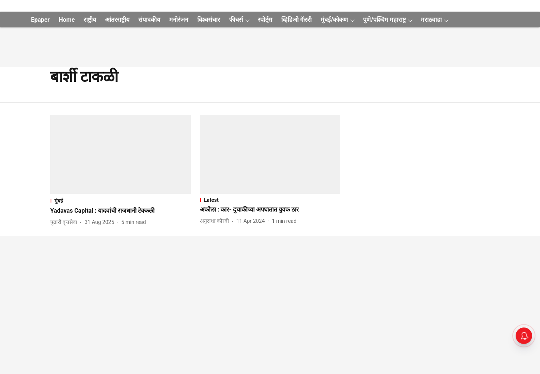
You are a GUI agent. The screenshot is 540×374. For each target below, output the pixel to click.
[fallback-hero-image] (120, 154)
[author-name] (65, 222)
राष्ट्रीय (90, 19)
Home (66, 19)
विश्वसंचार (208, 19)
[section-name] (120, 200)
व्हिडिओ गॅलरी (296, 19)
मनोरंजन (178, 19)
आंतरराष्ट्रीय (117, 19)
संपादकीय (149, 19)
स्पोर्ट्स (265, 19)
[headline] (120, 211)
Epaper (40, 19)
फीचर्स (236, 19)
